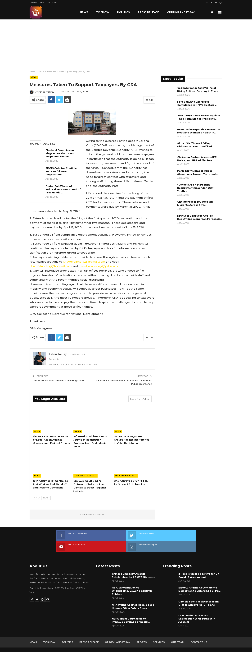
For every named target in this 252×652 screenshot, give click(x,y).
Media (78, 431)
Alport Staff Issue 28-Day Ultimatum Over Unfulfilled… (195, 145)
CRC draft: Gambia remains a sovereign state (59, 380)
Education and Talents (126, 476)
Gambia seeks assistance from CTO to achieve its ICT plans (198, 592)
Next (46, 498)
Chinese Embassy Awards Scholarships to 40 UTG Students (133, 564)
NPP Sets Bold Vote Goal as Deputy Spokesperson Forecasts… (199, 217)
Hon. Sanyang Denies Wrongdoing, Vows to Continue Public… (132, 579)
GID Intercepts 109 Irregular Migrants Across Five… (195, 203)
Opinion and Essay (117, 630)
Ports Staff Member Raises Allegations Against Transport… (197, 172)
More (171, 12)
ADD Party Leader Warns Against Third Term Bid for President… (198, 117)
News (84, 12)
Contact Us (52, 2)
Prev (37, 498)
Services (33, 2)
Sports (141, 630)
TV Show (102, 12)
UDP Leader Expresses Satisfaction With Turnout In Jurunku (196, 607)
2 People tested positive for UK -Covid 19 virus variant (199, 564)
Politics (123, 12)
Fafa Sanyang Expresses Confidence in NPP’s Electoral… (197, 103)
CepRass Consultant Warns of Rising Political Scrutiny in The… (197, 89)
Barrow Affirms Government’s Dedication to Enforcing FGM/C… (199, 578)
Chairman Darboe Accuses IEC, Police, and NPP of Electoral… (197, 158)
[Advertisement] (126, 43)
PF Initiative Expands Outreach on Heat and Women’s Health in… (199, 131)
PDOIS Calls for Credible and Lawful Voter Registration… (61, 171)
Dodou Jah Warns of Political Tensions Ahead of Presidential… (63, 189)
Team (42, 2)
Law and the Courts (86, 476)
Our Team (177, 630)
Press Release (148, 12)
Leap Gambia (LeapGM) (209, 643)
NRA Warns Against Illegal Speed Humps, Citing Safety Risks (133, 595)
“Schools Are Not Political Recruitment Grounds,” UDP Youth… (195, 188)
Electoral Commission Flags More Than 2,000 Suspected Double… (60, 153)
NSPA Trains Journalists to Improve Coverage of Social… (131, 609)
